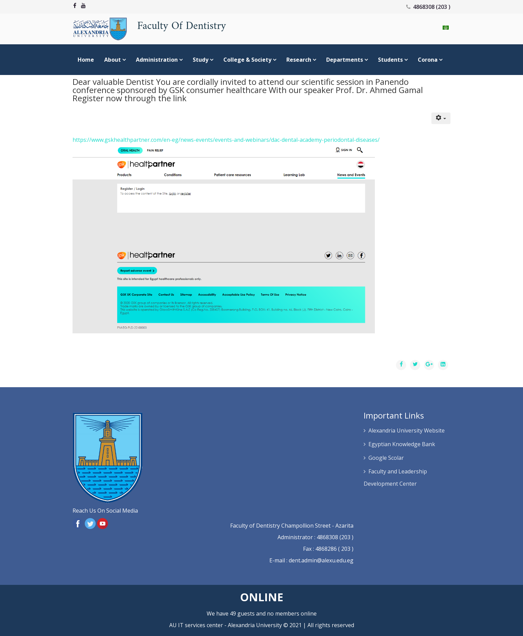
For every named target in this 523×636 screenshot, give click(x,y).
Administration (157, 59)
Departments (344, 59)
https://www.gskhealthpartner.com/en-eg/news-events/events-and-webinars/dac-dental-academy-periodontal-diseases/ (226, 139)
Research (298, 59)
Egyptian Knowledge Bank (401, 444)
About (112, 59)
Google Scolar (386, 457)
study (200, 59)
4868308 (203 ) (431, 7)
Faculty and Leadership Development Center (395, 477)
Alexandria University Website (406, 430)
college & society (247, 59)
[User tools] (440, 118)
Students (391, 59)
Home (86, 59)
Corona (428, 59)
